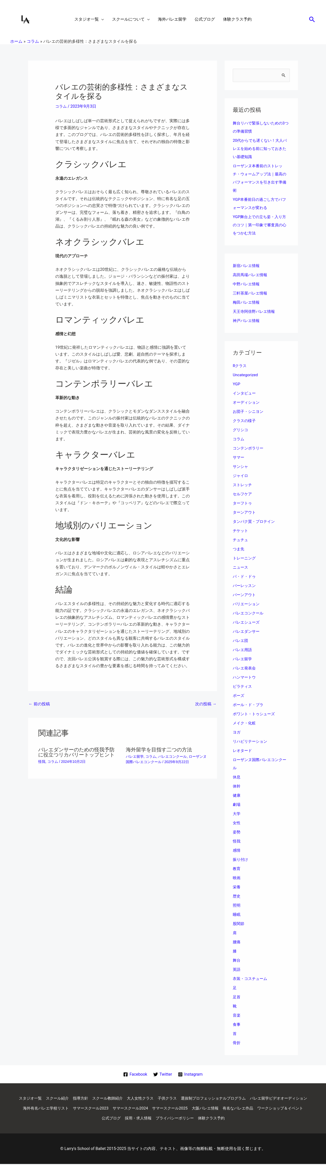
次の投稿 (205, 703)
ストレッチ (243, 485)
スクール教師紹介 (136, 1098)
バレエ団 (241, 640)
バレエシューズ (247, 622)
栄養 (237, 887)
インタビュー (245, 393)
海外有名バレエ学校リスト (116, 1108)
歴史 (237, 896)
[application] (101, 19)
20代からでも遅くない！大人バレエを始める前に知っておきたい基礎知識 (261, 148)
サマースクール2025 (247, 1108)
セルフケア (243, 494)
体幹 (237, 786)
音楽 (237, 1015)
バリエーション (247, 604)
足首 (237, 997)
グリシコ (241, 430)
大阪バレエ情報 (284, 1108)
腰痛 (237, 942)
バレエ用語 (243, 650)
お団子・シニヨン (249, 411)
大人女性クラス (171, 1098)
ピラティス (243, 686)
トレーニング (245, 558)
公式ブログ (153, 1119)
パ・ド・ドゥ (245, 576)
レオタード (243, 750)
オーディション (247, 402)
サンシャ (241, 466)
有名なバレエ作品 (69, 1119)
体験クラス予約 (258, 1119)
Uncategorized (246, 375)
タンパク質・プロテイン (255, 521)
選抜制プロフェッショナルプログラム (248, 1098)
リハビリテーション (251, 741)
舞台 (237, 960)
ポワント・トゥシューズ (255, 714)
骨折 (237, 1043)
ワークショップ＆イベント (114, 1119)
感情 (237, 850)
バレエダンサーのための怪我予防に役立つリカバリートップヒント (76, 752)
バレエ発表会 (245, 668)
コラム (61, 106)
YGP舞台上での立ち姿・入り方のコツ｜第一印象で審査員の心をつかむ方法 (261, 225)
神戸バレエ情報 (247, 320)
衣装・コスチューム (251, 978)
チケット (241, 530)
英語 (237, 969)
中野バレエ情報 (247, 284)
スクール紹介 (83, 1098)
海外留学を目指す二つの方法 (159, 749)
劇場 (237, 804)
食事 (237, 1024)
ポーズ (239, 695)
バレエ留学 (135, 756)
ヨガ (237, 732)
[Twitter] (163, 1074)
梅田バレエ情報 (247, 302)
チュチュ (241, 540)
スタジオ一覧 (55, 1098)
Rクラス (240, 365)
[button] (312, 19)
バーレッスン (245, 585)
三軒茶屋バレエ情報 (251, 293)
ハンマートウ (245, 677)
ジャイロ (241, 475)
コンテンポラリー (249, 448)
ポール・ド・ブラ (249, 705)
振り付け (241, 859)
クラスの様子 (245, 420)
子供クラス (199, 1098)
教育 (237, 868)
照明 (237, 905)
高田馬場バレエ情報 (251, 275)
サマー (239, 457)
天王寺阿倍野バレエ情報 (255, 311)
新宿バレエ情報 (247, 265)
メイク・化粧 (245, 723)
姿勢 (237, 832)
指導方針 (108, 1098)
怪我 (41, 762)
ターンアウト (245, 512)
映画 (237, 878)
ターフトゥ (243, 503)
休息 (237, 777)
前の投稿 (39, 703)
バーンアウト (245, 595)
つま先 (239, 549)
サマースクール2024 (206, 1108)
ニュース (241, 567)
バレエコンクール (172, 756)
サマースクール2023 (164, 1108)
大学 (237, 813)
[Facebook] (134, 1074)
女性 (237, 823)
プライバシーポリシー (220, 1119)
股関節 (239, 923)
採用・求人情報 (181, 1119)
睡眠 (237, 914)
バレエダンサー (247, 631)
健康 (237, 795)
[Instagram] (191, 1074)
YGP (236, 384)
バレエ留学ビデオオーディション (57, 1108)
